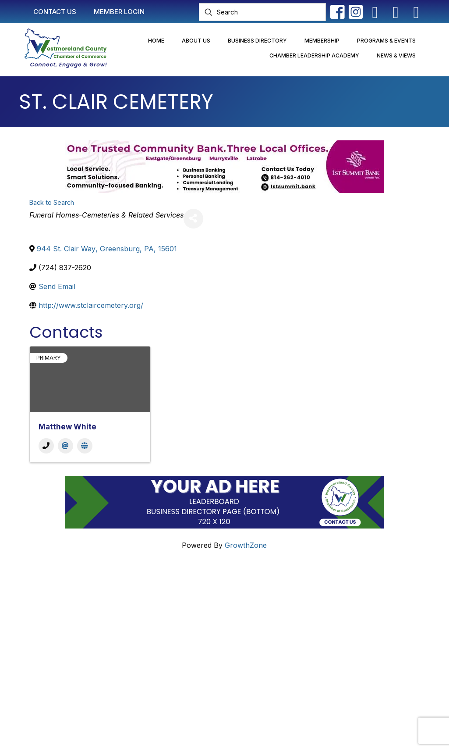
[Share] (193, 219)
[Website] (84, 446)
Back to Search (51, 202)
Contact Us (193, 592)
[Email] (65, 446)
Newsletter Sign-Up (207, 671)
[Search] (262, 12)
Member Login (198, 609)
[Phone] (46, 446)
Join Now (190, 625)
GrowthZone (246, 545)
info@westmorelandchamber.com (80, 642)
